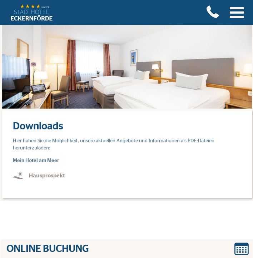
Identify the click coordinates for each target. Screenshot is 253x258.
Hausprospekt (47, 175)
